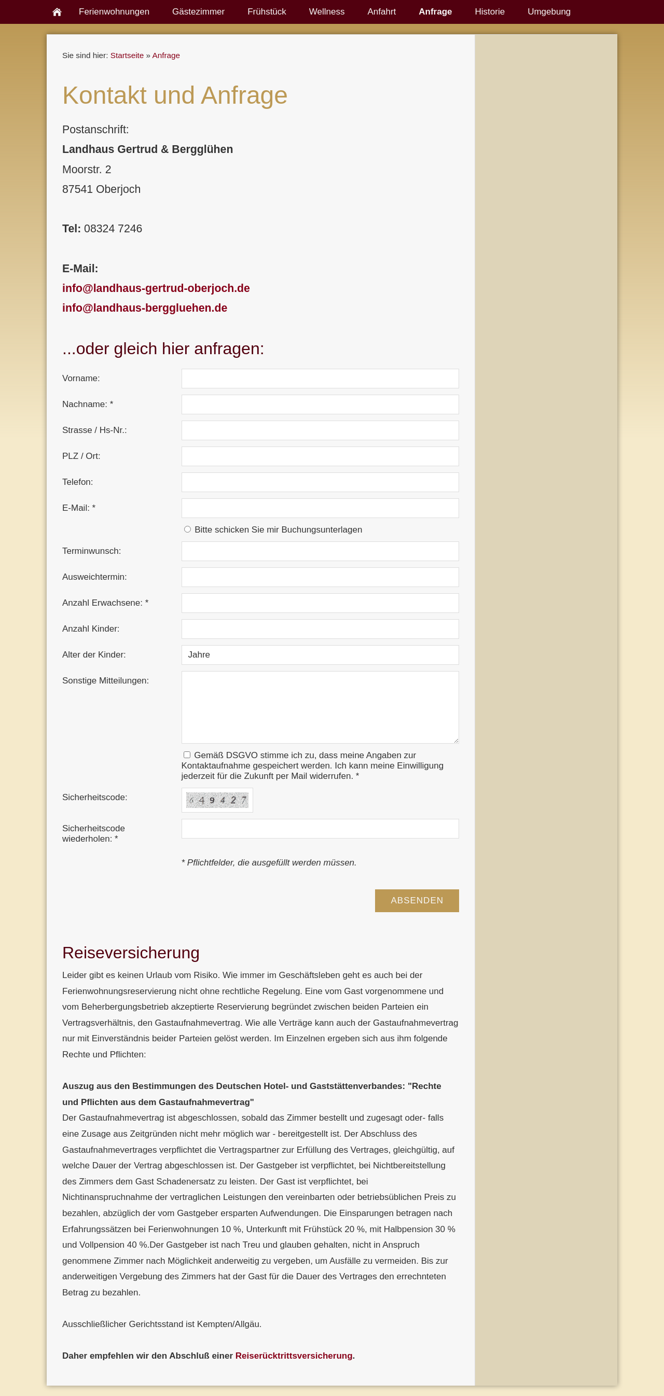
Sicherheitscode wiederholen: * (93, 833)
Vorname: (81, 378)
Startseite (127, 55)
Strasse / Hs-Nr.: (94, 430)
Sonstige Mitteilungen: (105, 681)
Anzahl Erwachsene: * (105, 603)
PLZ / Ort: (81, 456)
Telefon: (77, 482)
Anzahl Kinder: (91, 629)
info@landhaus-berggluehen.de (144, 308)
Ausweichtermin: (94, 577)
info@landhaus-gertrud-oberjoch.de (156, 288)
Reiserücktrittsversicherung (294, 1356)
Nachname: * (87, 404)
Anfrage (166, 55)
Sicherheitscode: (95, 797)
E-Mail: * (78, 508)
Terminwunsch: (91, 551)
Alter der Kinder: (94, 655)
